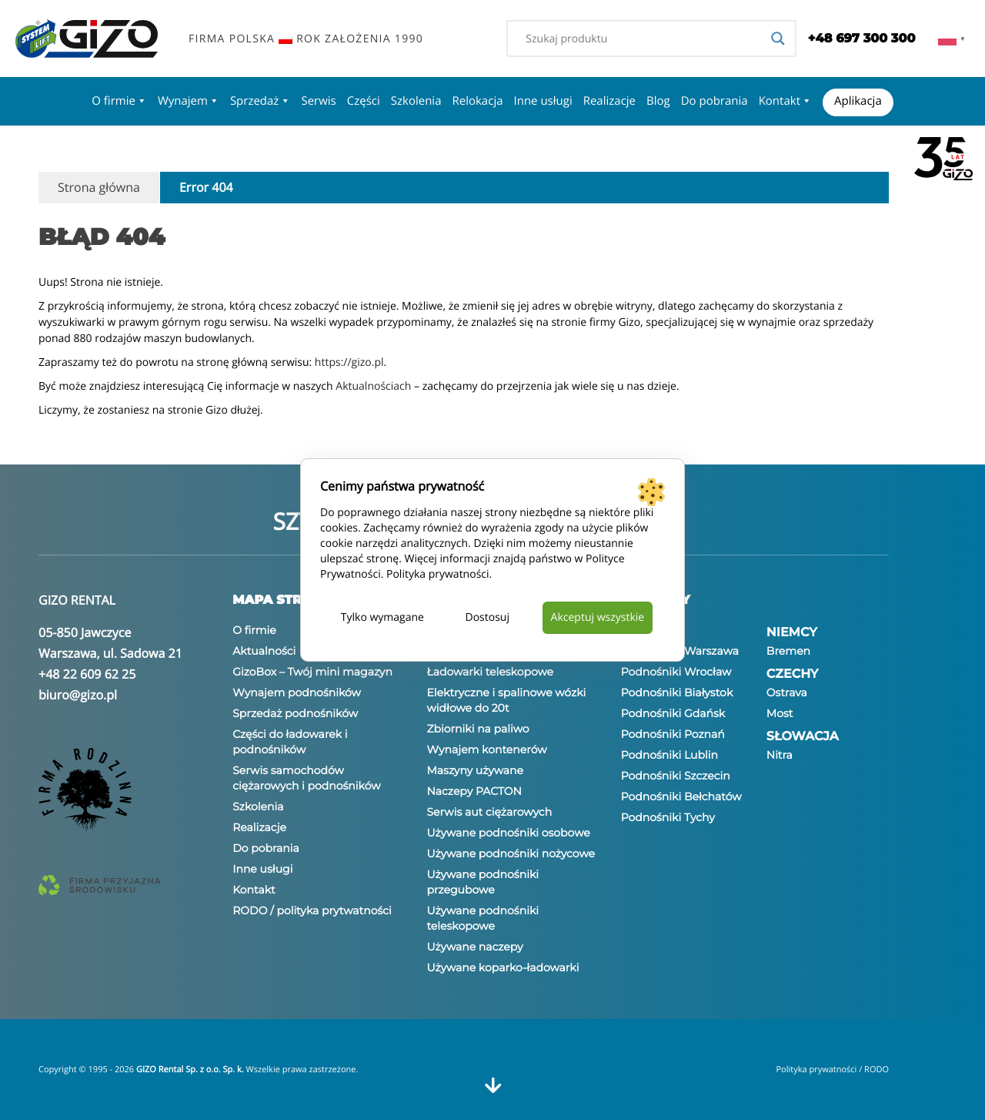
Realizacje (609, 101)
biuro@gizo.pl (77, 694)
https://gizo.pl (349, 362)
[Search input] (644, 38)
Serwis (318, 101)
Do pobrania (714, 101)
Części (363, 101)
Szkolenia (416, 101)
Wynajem (188, 101)
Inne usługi (543, 101)
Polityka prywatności (437, 574)
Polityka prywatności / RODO (832, 1069)
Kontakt (785, 101)
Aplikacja (858, 101)
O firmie (119, 101)
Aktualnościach (373, 386)
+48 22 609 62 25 (86, 674)
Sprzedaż (260, 101)
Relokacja (477, 101)
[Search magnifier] (778, 38)
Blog (658, 101)
